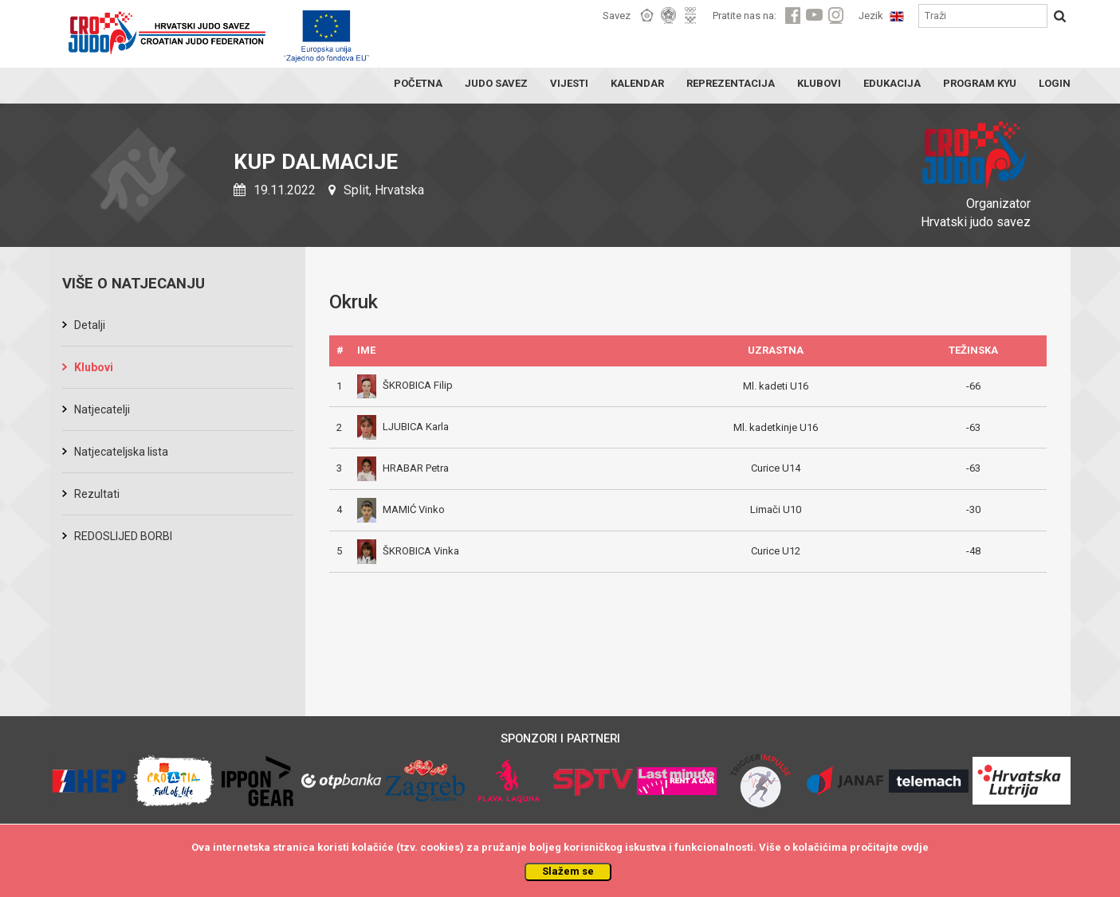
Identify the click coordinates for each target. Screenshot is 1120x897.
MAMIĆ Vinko (401, 509)
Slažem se (568, 871)
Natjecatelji (102, 409)
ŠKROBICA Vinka (408, 551)
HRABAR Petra (403, 468)
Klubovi (93, 367)
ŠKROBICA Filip (405, 385)
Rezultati (97, 494)
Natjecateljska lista (121, 451)
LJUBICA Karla (403, 427)
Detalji (89, 325)
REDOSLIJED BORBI (123, 536)
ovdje (915, 847)
